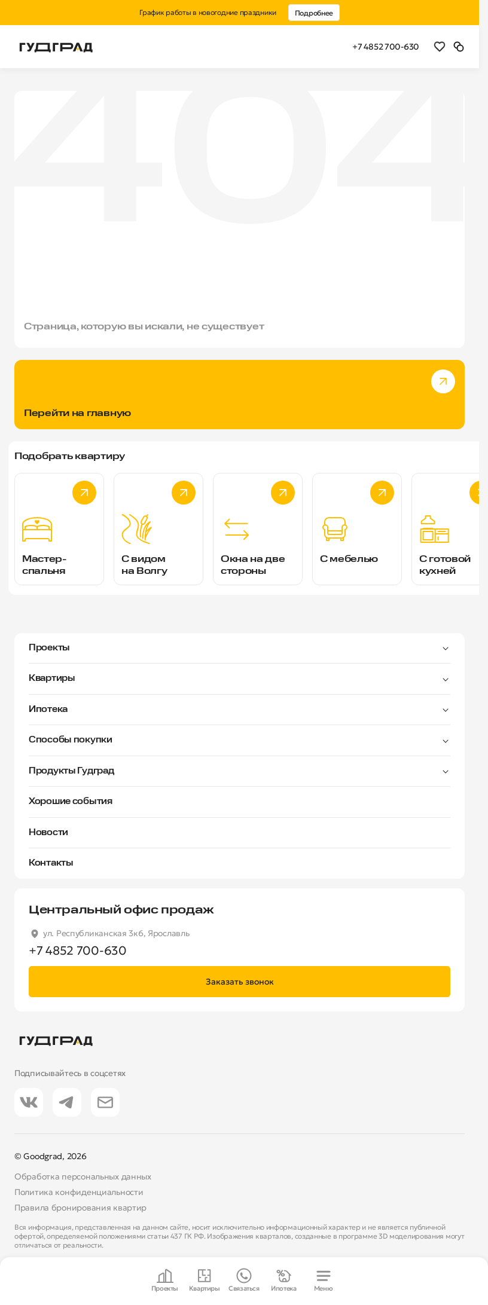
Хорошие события (70, 801)
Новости (48, 833)
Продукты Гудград (71, 771)
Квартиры (52, 678)
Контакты (51, 863)
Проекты (49, 648)
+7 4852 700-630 (385, 46)
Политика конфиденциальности (78, 1192)
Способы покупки (70, 740)
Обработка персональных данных (82, 1176)
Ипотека (48, 709)
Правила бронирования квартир (80, 1207)
